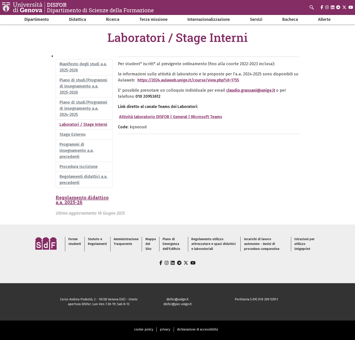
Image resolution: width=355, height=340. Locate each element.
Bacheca (290, 19)
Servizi (256, 19)
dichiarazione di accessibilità (197, 329)
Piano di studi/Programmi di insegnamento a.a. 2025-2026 (83, 86)
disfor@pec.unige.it (177, 304)
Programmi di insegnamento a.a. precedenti (77, 150)
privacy (165, 329)
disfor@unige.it (177, 299)
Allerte (324, 19)
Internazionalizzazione (208, 19)
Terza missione (153, 19)
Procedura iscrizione (79, 166)
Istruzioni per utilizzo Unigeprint (304, 244)
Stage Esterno (73, 134)
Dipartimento (36, 19)
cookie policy (143, 329)
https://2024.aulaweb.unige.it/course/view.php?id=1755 (188, 80)
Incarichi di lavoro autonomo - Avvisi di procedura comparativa (261, 244)
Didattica (77, 19)
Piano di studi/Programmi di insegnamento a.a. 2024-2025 (83, 108)
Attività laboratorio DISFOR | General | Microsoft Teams (170, 116)
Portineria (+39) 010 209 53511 (256, 299)
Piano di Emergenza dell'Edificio (171, 244)
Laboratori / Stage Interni (83, 124)
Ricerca (112, 19)
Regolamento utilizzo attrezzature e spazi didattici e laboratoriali (213, 244)
